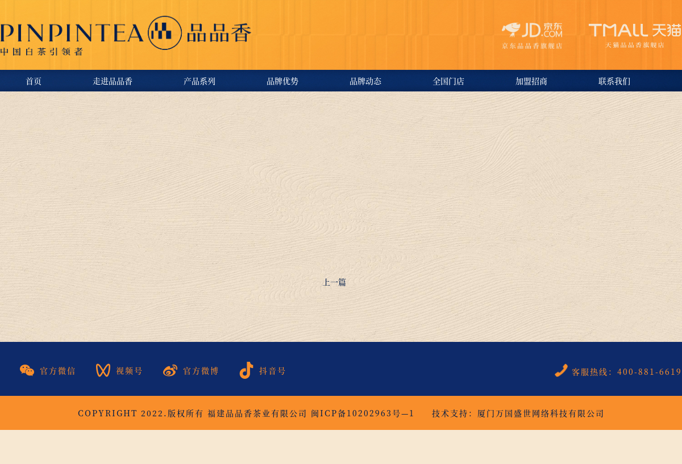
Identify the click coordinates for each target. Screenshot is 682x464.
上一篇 (334, 281)
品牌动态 (365, 80)
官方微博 (191, 370)
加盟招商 (531, 80)
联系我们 (614, 80)
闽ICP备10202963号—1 (363, 413)
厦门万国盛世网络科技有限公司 (541, 413)
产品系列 (199, 80)
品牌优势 (282, 80)
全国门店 (448, 80)
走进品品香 (112, 80)
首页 (33, 80)
